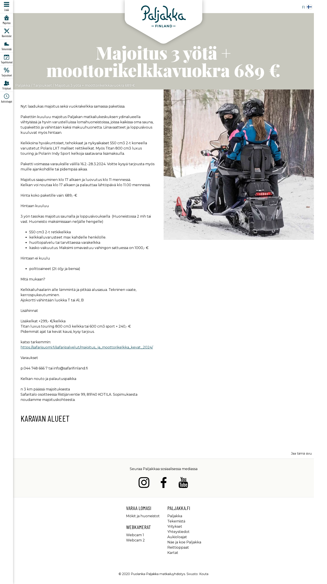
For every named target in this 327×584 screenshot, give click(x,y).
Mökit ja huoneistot (143, 516)
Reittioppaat (178, 547)
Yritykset (174, 526)
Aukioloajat (177, 537)
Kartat (172, 553)
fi (307, 7)
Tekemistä (176, 521)
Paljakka (22, 85)
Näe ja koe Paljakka (184, 542)
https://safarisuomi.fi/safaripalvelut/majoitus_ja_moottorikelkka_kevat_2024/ (87, 347)
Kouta (203, 574)
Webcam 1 (135, 535)
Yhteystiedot (178, 532)
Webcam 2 (135, 540)
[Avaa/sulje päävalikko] (6, 6)
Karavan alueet (45, 418)
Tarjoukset (42, 85)
